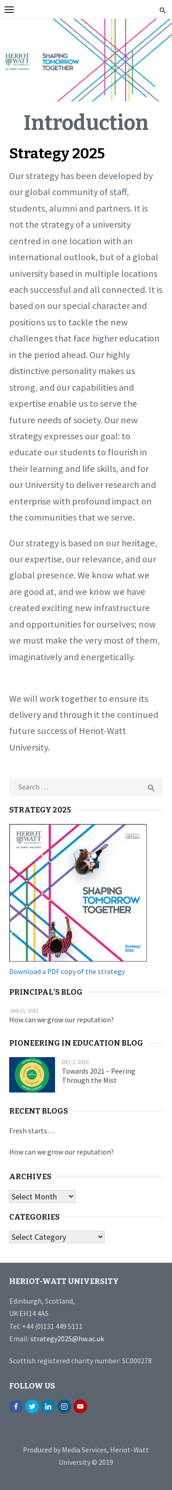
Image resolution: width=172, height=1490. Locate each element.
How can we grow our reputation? (61, 1019)
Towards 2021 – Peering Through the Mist (98, 1076)
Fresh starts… (32, 1130)
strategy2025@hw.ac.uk (67, 1338)
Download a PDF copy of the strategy (67, 971)
